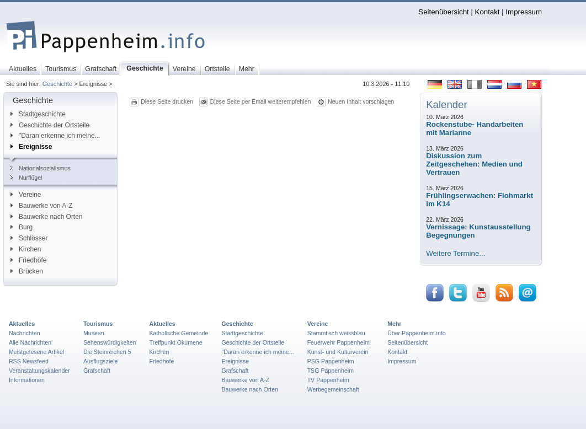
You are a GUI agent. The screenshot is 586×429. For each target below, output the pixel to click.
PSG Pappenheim (330, 361)
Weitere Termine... (455, 253)
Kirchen (25, 249)
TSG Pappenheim (330, 370)
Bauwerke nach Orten (46, 217)
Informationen (27, 380)
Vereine (25, 195)
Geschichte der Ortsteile (49, 125)
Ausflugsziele (100, 361)
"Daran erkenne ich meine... (55, 136)
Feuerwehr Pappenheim (338, 342)
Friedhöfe (28, 260)
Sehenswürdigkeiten (109, 342)
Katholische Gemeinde (179, 333)
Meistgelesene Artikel (36, 351)
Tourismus (98, 323)
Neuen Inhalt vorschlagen (361, 101)
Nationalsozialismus (40, 168)
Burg (21, 227)
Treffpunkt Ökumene (176, 342)
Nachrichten (24, 333)
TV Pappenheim (328, 380)
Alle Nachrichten (30, 342)
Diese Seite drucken (167, 101)
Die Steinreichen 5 (107, 351)
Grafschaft (96, 370)
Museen (93, 333)
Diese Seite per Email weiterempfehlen (260, 101)
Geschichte (57, 84)
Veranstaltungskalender (39, 370)
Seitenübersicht (443, 12)
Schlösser (28, 238)
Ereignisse (31, 147)
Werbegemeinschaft (333, 389)
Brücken (26, 271)
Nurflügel (26, 177)
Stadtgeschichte (38, 114)
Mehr (394, 323)
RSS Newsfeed (29, 361)
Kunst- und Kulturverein (338, 351)
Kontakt (487, 12)
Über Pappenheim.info (416, 333)
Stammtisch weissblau (336, 333)
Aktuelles (22, 323)
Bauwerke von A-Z (41, 206)
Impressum (523, 12)
